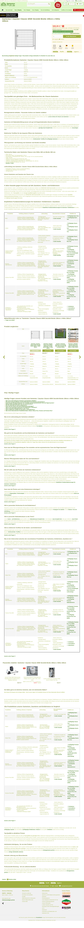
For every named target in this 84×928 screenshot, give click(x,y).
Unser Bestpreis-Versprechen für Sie (50, 899)
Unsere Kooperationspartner (48, 901)
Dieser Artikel (35, 350)
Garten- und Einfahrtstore (14, 519)
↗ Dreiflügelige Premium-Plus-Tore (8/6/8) (71, 296)
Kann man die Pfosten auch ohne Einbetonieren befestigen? (20, 406)
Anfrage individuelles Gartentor (16, 851)
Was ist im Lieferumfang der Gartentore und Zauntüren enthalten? (21, 400)
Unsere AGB (25, 901)
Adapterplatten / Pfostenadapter (17, 493)
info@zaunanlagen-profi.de (8, 900)
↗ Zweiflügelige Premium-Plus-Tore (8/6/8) (71, 291)
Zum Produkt (49, 350)
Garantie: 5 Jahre (10, 163)
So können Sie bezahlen (27, 894)
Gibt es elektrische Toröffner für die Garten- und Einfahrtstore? (20, 409)
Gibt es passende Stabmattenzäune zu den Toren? (17, 408)
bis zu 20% (76, 29)
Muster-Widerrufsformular (27, 899)
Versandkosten (39, 917)
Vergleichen (56, 39)
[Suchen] (49, 3)
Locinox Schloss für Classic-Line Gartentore (58, 116)
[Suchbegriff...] (38, 3)
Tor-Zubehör (39, 426)
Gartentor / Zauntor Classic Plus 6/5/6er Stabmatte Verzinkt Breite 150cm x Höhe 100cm (48, 346)
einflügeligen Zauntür (9, 829)
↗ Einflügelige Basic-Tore (73, 216)
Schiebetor (49, 829)
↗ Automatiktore (71, 308)
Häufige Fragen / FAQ (20, 55)
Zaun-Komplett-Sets (57, 519)
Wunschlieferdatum (74, 33)
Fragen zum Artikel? (9, 320)
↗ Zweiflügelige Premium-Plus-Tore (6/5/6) (71, 276)
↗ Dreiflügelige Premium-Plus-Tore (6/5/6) (71, 281)
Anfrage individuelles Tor (35, 55)
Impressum (44, 909)
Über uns (53, 55)
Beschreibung (5, 55)
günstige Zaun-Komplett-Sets (45, 127)
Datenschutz (44, 893)
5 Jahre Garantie (57, 218)
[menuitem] (38, 4)
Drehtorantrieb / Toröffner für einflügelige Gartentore (45, 139)
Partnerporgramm (46, 898)
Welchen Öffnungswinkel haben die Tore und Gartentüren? (19, 404)
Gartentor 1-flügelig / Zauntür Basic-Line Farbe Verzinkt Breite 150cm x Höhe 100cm (73, 345)
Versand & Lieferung (26, 893)
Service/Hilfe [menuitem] (78, 0)
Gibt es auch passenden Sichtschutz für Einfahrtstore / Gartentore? (21, 407)
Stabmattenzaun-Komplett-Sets (37, 519)
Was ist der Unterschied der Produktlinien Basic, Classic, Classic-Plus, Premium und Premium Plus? (29, 410)
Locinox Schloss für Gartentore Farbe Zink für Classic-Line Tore (51, 679)
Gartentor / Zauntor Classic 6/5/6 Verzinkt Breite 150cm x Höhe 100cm (35, 345)
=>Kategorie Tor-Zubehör (58, 509)
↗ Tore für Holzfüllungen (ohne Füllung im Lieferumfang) (72, 254)
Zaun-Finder (75, 519)
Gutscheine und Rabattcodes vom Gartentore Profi (49, 912)
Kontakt (23, 896)
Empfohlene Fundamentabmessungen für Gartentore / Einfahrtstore (58, 207)
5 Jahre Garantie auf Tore (47, 904)
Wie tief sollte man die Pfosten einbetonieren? (16, 405)
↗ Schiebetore (70, 306)
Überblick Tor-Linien (45, 55)
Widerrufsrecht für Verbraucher (28, 898)
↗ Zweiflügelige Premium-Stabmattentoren (71, 265)
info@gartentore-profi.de (49, 850)
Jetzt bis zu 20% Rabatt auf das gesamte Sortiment (51, 895)
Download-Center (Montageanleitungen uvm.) (50, 907)
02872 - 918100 (70, 0)
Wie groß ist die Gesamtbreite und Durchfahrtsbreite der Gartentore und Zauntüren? (25, 401)
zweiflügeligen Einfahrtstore (28, 829)
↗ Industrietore (70, 309)
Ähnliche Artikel (12, 879)
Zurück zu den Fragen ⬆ (9, 429)
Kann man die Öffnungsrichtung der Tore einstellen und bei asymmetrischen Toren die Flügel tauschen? (30, 402)
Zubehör (27, 55)
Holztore (38, 829)
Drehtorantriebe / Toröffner (14, 531)
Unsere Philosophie (46, 903)
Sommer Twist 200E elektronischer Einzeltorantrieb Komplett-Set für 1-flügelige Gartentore (12, 679)
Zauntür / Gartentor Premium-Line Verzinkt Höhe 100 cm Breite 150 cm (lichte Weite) (60, 345)
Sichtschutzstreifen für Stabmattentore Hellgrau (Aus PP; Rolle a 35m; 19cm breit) (32, 679)
